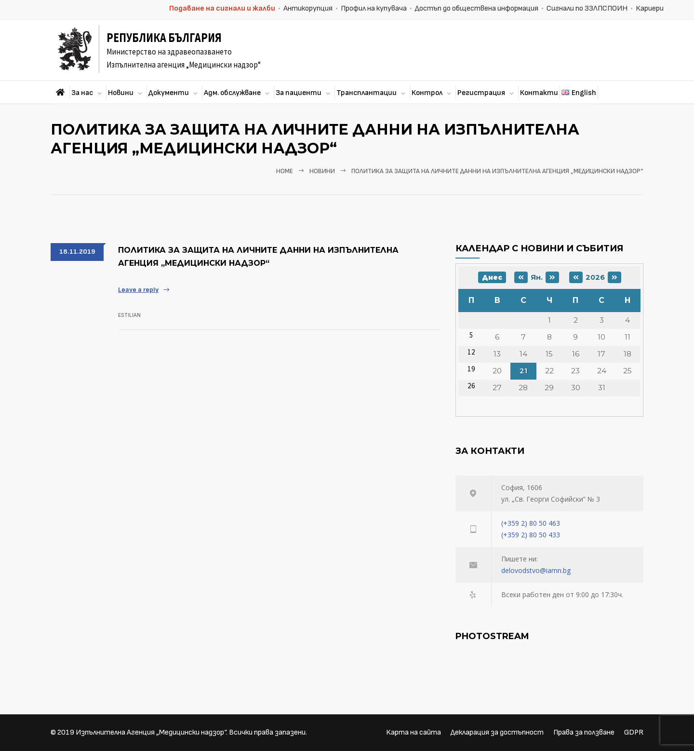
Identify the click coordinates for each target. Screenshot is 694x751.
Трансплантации (366, 92)
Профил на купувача (374, 8)
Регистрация (481, 92)
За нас (82, 92)
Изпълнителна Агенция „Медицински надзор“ (151, 732)
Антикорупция (308, 8)
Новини (120, 92)
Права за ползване (583, 732)
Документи (168, 92)
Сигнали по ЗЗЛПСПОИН (587, 8)
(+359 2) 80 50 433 (530, 534)
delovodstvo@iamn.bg (536, 570)
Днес (492, 277)
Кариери (650, 8)
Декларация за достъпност (497, 732)
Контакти (539, 92)
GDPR (633, 732)
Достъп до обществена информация (476, 8)
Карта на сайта (413, 732)
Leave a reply (138, 290)
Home (284, 171)
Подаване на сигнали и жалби (222, 8)
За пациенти (298, 92)
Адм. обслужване (232, 92)
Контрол (427, 92)
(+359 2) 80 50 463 (530, 523)
